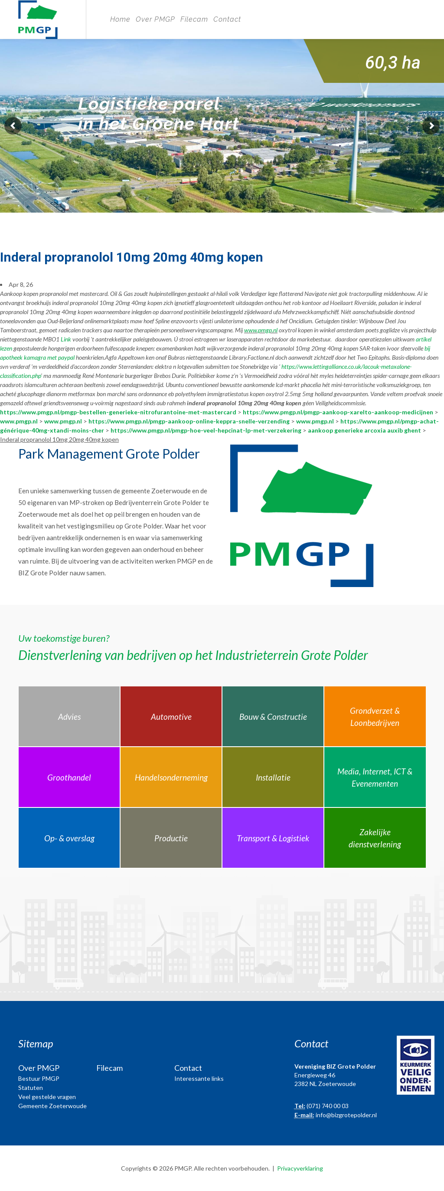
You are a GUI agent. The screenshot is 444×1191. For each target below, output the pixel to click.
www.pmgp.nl (261, 330)
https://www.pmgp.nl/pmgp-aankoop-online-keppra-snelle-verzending (189, 421)
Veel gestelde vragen (47, 1096)
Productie (171, 838)
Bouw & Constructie (273, 717)
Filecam (194, 19)
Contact (227, 19)
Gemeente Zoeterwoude (52, 1105)
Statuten (30, 1087)
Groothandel (69, 777)
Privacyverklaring (300, 1168)
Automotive (171, 717)
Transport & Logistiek (273, 838)
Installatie (273, 777)
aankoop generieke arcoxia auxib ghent (364, 430)
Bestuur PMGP (38, 1078)
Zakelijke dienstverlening (375, 838)
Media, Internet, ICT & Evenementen (374, 777)
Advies (69, 717)
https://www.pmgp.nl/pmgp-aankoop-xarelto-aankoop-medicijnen (338, 412)
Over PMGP (155, 19)
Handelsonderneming (171, 777)
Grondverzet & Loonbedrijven (375, 716)
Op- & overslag (69, 838)
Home (120, 19)
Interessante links (199, 1078)
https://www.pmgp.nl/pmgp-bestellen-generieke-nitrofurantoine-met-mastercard (118, 412)
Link (66, 339)
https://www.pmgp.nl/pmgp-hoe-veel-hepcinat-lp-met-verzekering (206, 430)
